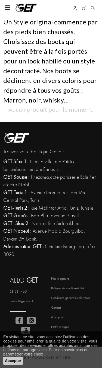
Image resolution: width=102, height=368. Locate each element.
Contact (56, 307)
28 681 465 (18, 291)
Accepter (13, 361)
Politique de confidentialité (67, 288)
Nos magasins (60, 278)
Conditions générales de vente (70, 298)
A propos (57, 317)
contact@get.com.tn (22, 301)
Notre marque (60, 327)
